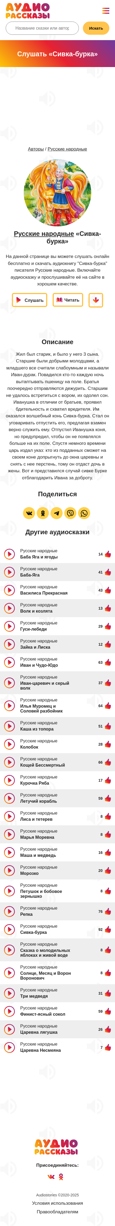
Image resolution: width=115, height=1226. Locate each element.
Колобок (29, 747)
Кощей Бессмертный (42, 765)
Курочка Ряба (34, 783)
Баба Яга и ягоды (39, 557)
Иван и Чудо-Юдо (39, 665)
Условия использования (57, 1203)
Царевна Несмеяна (40, 1050)
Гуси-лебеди (33, 629)
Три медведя (34, 996)
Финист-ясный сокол (42, 1014)
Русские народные (67, 149)
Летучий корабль (38, 801)
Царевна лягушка (39, 1032)
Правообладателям (57, 1211)
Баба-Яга (30, 575)
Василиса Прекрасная (43, 593)
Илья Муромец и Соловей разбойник (41, 708)
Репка (26, 914)
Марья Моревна (37, 837)
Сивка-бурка (33, 932)
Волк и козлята (36, 611)
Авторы (36, 149)
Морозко (29, 873)
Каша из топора (36, 729)
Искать (96, 28)
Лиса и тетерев (36, 819)
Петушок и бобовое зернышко (41, 894)
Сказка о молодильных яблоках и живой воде (45, 953)
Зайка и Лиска (35, 647)
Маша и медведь (38, 855)
